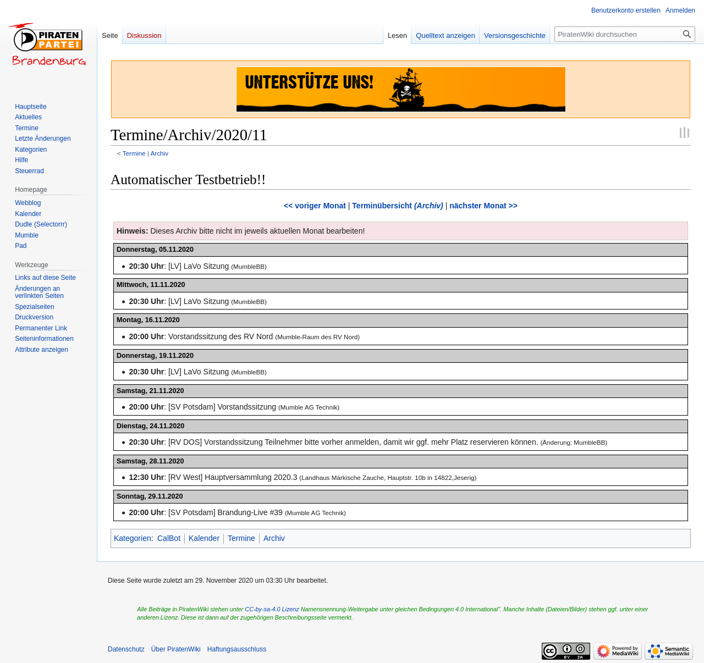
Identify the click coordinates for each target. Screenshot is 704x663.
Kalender (204, 538)
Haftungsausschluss (236, 649)
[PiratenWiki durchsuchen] (624, 34)
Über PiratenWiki (176, 649)
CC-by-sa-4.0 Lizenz (272, 609)
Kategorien (132, 538)
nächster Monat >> (483, 205)
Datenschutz (126, 649)
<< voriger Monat (315, 205)
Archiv (159, 153)
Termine (134, 153)
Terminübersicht (397, 205)
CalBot (168, 538)
